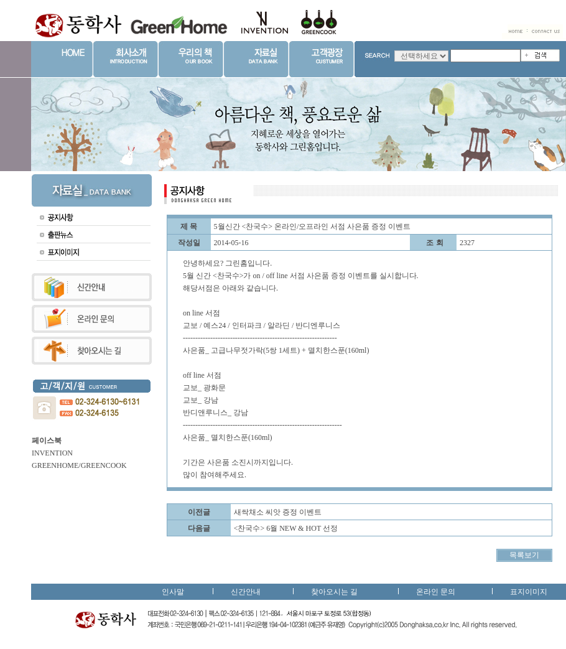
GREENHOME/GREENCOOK (79, 465)
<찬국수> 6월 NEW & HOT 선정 (286, 528)
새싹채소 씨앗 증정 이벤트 (278, 512)
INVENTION (52, 453)
